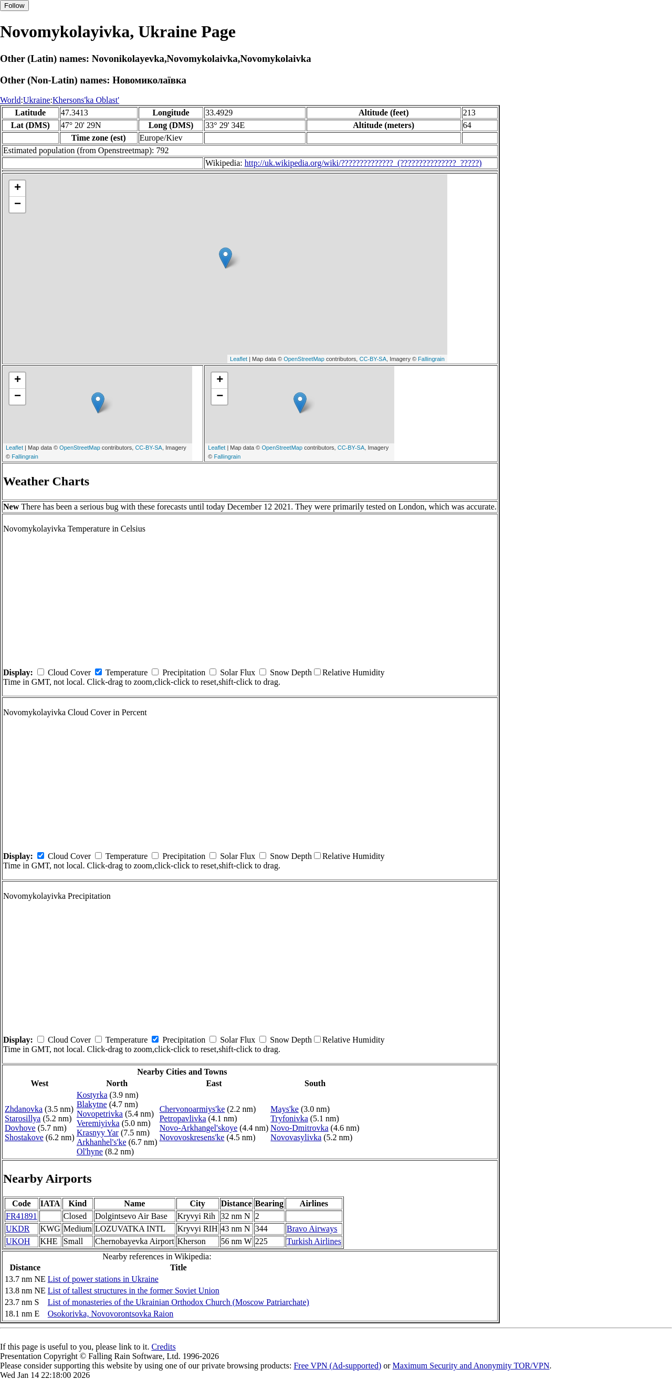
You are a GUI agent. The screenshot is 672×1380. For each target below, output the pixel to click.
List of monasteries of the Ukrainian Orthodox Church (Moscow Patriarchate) (178, 1302)
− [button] (17, 205)
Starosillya (22, 1118)
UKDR (17, 1228)
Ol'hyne (90, 1151)
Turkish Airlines (314, 1241)
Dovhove (20, 1127)
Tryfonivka (289, 1118)
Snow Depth (291, 672)
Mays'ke (284, 1109)
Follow (14, 5)
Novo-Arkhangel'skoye (199, 1127)
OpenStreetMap (304, 359)
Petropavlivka (183, 1118)
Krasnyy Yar (98, 1132)
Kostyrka (92, 1094)
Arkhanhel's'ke (102, 1142)
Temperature (127, 672)
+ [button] (17, 188)
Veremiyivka (98, 1123)
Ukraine (36, 99)
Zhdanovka (24, 1109)
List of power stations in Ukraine (103, 1279)
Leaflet (238, 359)
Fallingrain (431, 359)
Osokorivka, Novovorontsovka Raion (111, 1313)
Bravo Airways (312, 1228)
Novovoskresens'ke (192, 1137)
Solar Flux (237, 672)
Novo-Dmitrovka (299, 1127)
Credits (163, 1346)
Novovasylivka (295, 1137)
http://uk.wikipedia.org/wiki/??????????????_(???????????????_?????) (363, 162)
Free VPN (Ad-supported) (337, 1365)
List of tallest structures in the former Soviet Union (133, 1290)
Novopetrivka (100, 1113)
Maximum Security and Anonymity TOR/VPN (471, 1365)
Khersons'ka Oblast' (85, 99)
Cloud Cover (69, 672)
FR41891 (21, 1216)
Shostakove (24, 1137)
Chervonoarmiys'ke (192, 1109)
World (10, 99)
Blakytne (92, 1104)
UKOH (18, 1241)
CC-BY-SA (372, 359)
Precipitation (183, 672)
